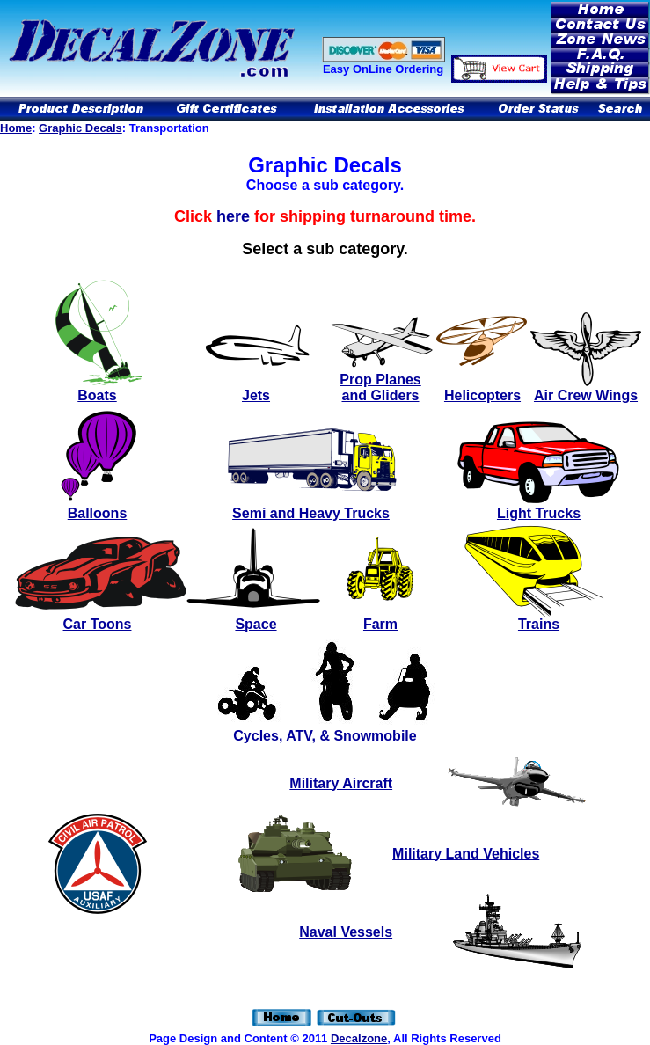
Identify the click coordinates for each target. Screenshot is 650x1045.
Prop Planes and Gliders (380, 381)
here (233, 216)
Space (255, 624)
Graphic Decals (80, 128)
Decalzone (359, 1038)
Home (16, 128)
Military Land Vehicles (465, 853)
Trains (538, 624)
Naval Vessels (345, 931)
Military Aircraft (340, 783)
